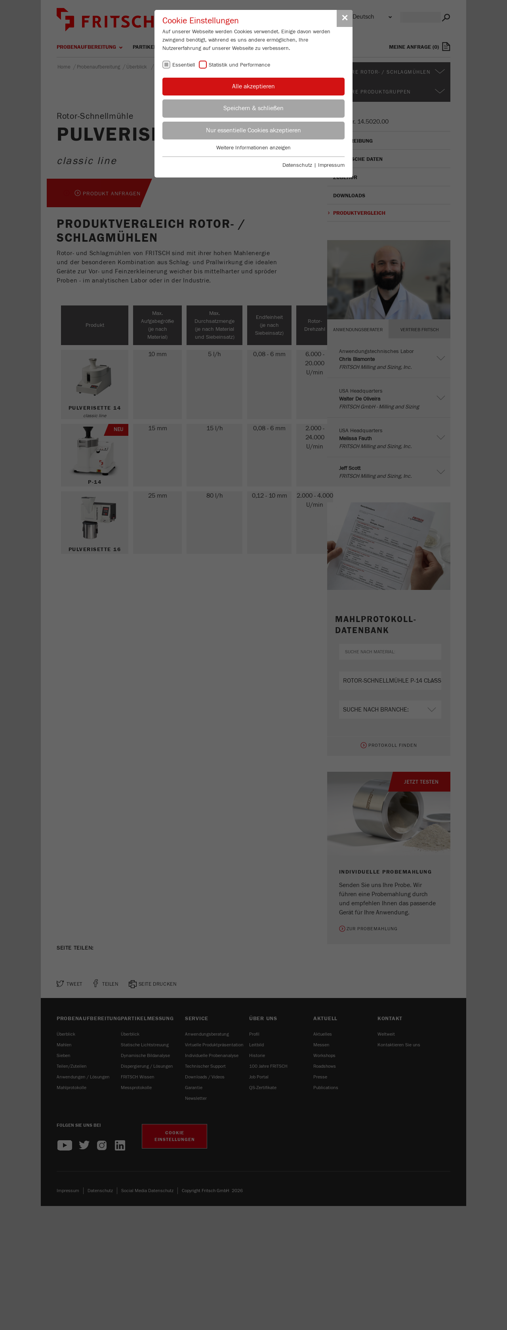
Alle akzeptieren (253, 86)
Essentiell (183, 65)
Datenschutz (297, 165)
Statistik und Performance (239, 65)
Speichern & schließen (253, 108)
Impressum (331, 165)
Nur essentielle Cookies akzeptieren (253, 130)
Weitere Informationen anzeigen (253, 148)
